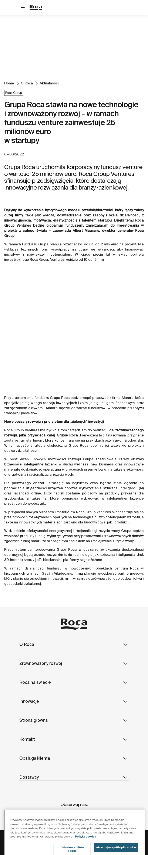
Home (9, 83)
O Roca (27, 83)
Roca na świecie (74, 682)
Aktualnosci (49, 83)
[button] (125, 644)
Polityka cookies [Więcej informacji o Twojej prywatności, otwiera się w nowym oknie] (85, 845)
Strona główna (74, 720)
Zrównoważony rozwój (74, 663)
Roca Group (13, 92)
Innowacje (74, 701)
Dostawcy (74, 777)
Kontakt (74, 739)
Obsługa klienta (74, 758)
